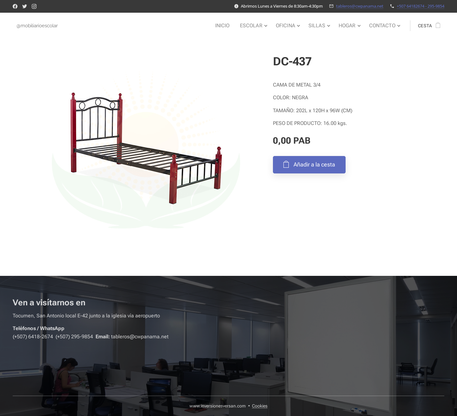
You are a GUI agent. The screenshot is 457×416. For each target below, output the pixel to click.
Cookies (260, 405)
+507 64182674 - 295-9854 (420, 6)
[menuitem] (230, 26)
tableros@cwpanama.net (359, 6)
